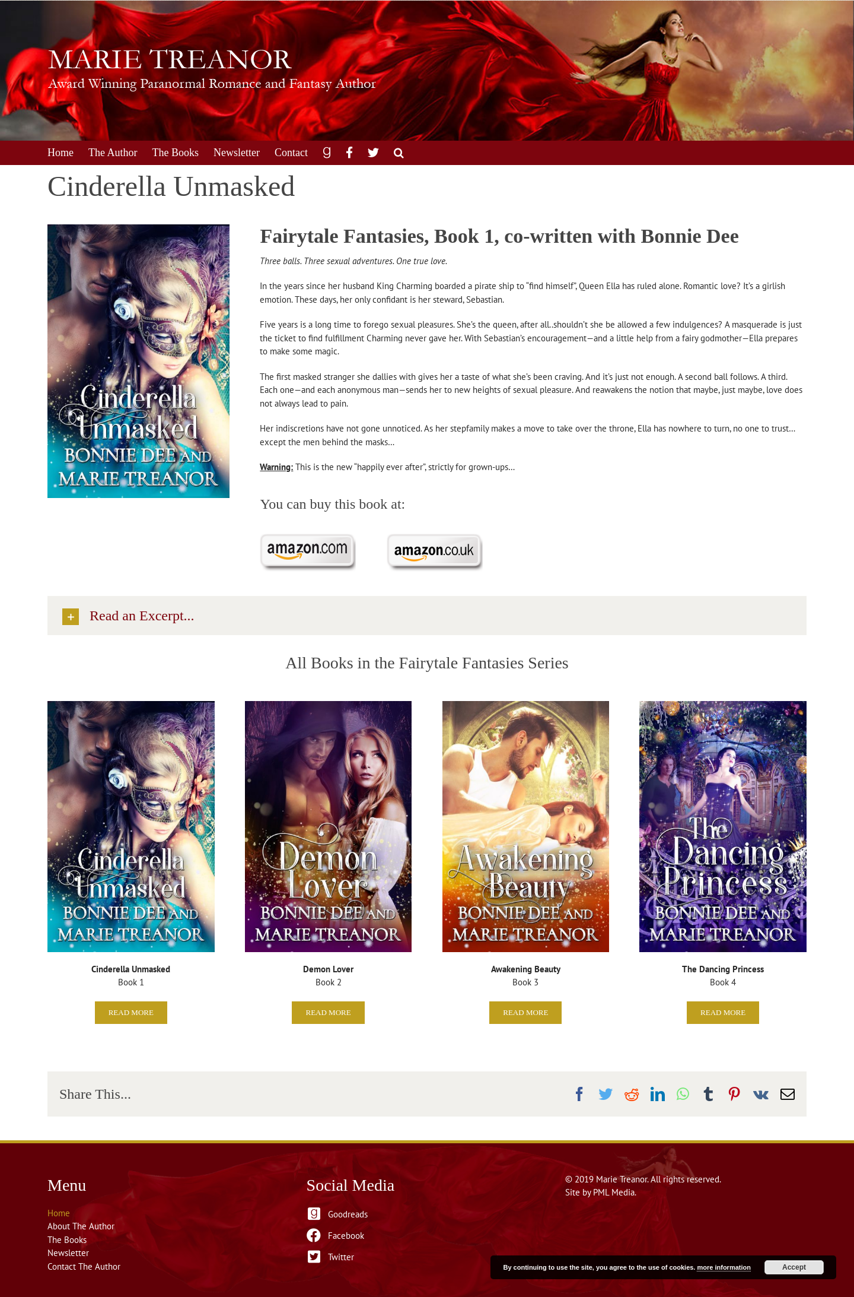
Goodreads (348, 1214)
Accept (794, 1267)
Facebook (346, 1235)
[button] (399, 152)
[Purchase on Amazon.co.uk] (435, 538)
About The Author (80, 1226)
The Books (67, 1239)
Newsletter (68, 1252)
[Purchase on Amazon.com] (308, 538)
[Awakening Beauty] (526, 705)
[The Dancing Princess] (723, 705)
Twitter (341, 1257)
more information (723, 1267)
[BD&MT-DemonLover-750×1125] (328, 705)
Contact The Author (83, 1266)
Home (58, 1213)
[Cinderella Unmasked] (131, 705)
